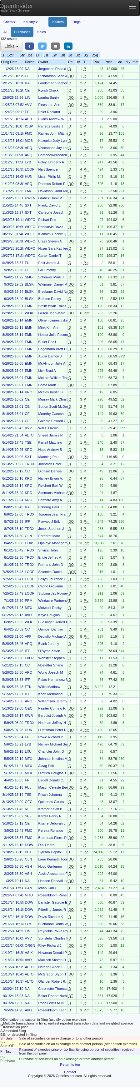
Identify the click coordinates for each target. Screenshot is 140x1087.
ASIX (29, 953)
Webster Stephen (51, 658)
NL (27, 809)
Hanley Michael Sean (54, 744)
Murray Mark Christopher (57, 399)
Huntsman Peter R (52, 730)
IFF (27, 83)
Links (11, 46)
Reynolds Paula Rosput (56, 931)
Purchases (22, 32)
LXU (28, 751)
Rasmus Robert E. (52, 184)
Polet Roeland (49, 112)
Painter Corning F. (52, 708)
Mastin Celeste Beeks (54, 787)
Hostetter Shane (50, 665)
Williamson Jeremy (52, 701)
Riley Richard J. (50, 945)
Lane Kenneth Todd (53, 859)
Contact (70, 1072)
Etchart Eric (47, 220)
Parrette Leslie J (50, 126)
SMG (29, 277)
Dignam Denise (50, 471)
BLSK (29, 284)
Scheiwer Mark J (50, 277)
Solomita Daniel (50, 572)
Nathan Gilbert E (50, 967)
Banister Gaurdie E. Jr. (55, 902)
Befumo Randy (49, 299)
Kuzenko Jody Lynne (54, 140)
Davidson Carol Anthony (56, 191)
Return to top (70, 1064)
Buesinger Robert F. (53, 622)
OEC (28, 708)
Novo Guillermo (50, 866)
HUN (28, 176)
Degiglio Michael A (52, 636)
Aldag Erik (46, 766)
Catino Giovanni (50, 586)
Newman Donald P (52, 953)
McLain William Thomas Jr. (58, 378)
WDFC (30, 220)
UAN (28, 888)
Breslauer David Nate (54, 291)
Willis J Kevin (48, 428)
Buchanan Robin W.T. (54, 924)
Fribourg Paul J (50, 507)
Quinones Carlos (51, 802)
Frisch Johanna (50, 794)
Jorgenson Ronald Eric (55, 69)
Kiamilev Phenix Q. (52, 234)
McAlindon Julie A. (52, 363)
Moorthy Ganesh (50, 414)
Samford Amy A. (50, 500)
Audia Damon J (50, 356)
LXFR (29, 658)
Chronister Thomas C (54, 988)
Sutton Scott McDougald (56, 406)
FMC (28, 133)
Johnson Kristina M (53, 758)
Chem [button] (9, 22)
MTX (28, 608)
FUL (28, 263)
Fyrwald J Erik (49, 521)
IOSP (29, 126)
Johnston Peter (49, 464)
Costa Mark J (48, 385)
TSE (28, 442)
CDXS (30, 543)
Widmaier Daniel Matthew (57, 284)
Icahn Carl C (47, 888)
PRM (28, 600)
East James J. (49, 263)
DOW (29, 845)
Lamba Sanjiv (48, 97)
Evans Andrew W (51, 119)
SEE (28, 816)
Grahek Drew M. (50, 198)
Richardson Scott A (53, 76)
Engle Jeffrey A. (50, 557)
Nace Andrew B (50, 449)
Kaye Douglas (49, 615)
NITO (29, 895)
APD (28, 119)
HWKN (30, 198)
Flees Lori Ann (49, 105)
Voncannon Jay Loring (55, 148)
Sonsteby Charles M (53, 938)
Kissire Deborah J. (52, 823)
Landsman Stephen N (54, 83)
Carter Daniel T (49, 255)
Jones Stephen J (51, 529)
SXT (28, 205)
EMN (28, 306)
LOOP (30, 169)
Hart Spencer (48, 169)
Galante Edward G (52, 421)
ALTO (29, 435)
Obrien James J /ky (53, 320)
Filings (76, 22)
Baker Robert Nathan (54, 996)
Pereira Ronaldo (50, 830)
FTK (28, 687)
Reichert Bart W (50, 485)
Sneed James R (50, 435)
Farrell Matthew (50, 442)
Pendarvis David (50, 227)
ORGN (30, 945)
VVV (28, 105)
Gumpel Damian (50, 629)
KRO (28, 392)
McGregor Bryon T (52, 974)
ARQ (28, 148)
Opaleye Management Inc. (58, 543)
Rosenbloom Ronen (53, 895)
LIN (27, 97)
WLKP (30, 313)
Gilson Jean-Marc (51, 313)
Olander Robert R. (52, 981)
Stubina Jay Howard (53, 593)
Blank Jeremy (48, 644)
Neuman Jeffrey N (52, 723)
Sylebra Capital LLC (53, 852)
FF (27, 112)
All (5, 32)
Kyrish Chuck (48, 90)
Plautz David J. (49, 205)
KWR (29, 715)
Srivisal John (48, 550)
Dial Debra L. (48, 845)
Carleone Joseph (51, 212)
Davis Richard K (50, 917)
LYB (28, 162)
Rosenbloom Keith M (54, 1010)
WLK (28, 622)
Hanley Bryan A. (50, 478)
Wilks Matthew (49, 687)
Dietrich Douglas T (52, 773)
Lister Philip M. (49, 176)
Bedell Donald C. (51, 780)
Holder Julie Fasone (53, 335)
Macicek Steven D (52, 960)
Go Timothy (47, 270)
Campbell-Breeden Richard (59, 155)
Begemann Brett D (52, 349)
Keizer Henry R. (50, 816)
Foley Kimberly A (51, 162)
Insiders (58, 22)
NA (27, 69)
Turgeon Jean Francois (55, 514)
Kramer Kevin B (50, 809)
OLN (28, 536)
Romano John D (50, 564)
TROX (30, 464)
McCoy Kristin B (50, 392)
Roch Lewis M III (50, 1003)
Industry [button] (30, 22)
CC (27, 471)
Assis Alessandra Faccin (56, 873)
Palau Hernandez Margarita (59, 679)
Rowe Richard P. (50, 737)
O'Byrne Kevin (49, 651)
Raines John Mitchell (54, 133)
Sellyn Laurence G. (53, 579)
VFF (28, 636)
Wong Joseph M (50, 672)
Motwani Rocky (50, 608)
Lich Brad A (47, 370)
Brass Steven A (50, 241)
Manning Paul (48, 457)
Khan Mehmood (50, 694)
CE (27, 76)
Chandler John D (51, 751)
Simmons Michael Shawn (57, 493)
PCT (28, 852)
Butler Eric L (47, 342)
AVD (28, 615)
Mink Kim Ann (48, 327)
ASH (28, 866)
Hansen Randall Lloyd (55, 881)
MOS (29, 140)
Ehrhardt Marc (49, 536)
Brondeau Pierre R (52, 838)
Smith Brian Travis (52, 306)
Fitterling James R (52, 909)
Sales (41, 32)
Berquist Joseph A (52, 715)
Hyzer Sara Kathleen (54, 248)
